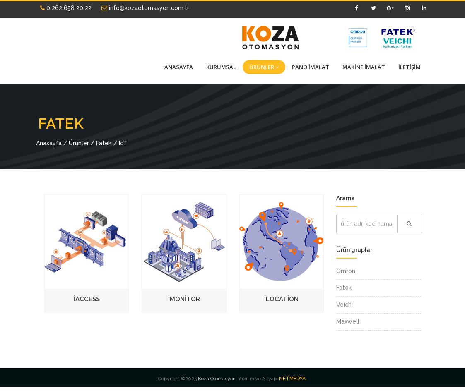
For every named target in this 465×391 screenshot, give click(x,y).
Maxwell (347, 321)
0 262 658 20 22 (66, 8)
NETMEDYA (292, 378)
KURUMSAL (221, 67)
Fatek (344, 287)
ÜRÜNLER (264, 67)
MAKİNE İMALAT (363, 67)
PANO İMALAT (310, 67)
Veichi (344, 304)
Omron (345, 271)
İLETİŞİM (409, 67)
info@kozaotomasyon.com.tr (145, 8)
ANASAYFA (178, 67)
